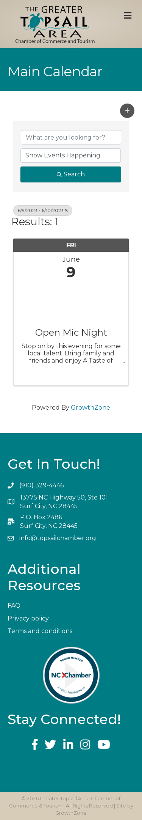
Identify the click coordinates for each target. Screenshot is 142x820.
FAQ (14, 605)
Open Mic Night (71, 333)
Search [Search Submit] (71, 174)
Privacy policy (28, 618)
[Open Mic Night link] (71, 302)
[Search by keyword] (71, 137)
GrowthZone (90, 407)
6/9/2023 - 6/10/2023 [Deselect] (43, 210)
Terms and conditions (40, 631)
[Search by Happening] (70, 155)
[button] (127, 111)
